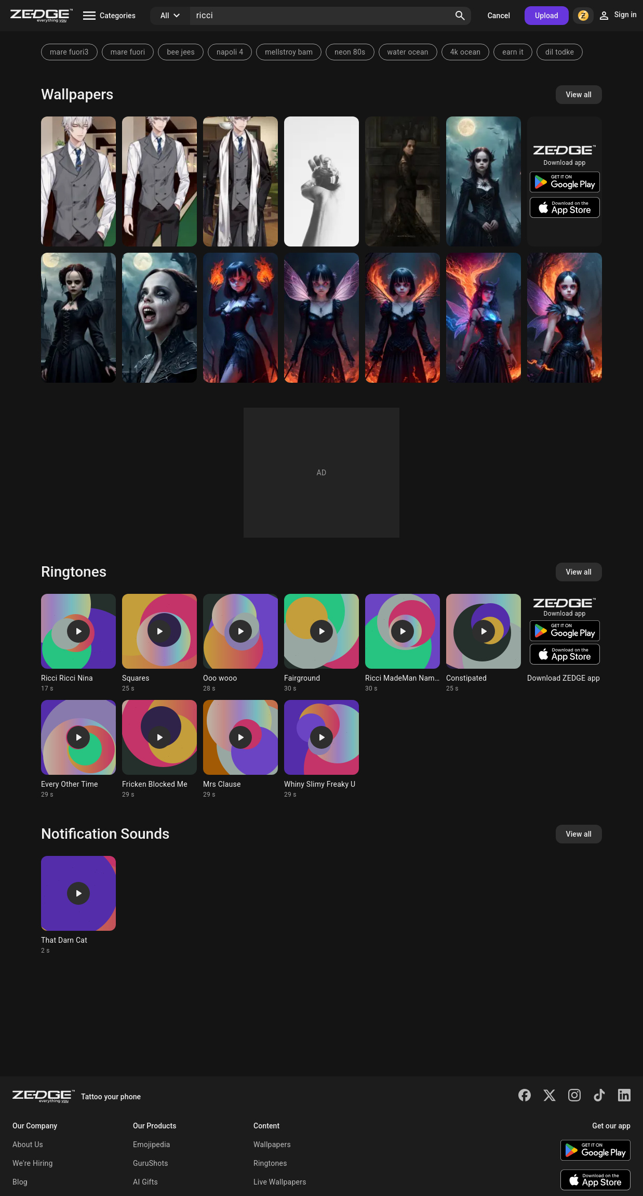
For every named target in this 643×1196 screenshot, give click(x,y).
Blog (20, 1182)
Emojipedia (151, 1144)
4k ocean (465, 52)
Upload (546, 15)
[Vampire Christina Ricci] (159, 318)
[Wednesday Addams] (402, 181)
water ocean (407, 52)
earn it (513, 52)
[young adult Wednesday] (483, 181)
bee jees (181, 52)
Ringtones (270, 1163)
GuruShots (150, 1163)
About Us (27, 1144)
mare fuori (128, 52)
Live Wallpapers (279, 1182)
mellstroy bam (289, 52)
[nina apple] (321, 181)
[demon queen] (483, 318)
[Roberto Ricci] (78, 181)
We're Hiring (32, 1163)
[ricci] (321, 318)
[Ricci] (240, 318)
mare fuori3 (69, 52)
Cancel (499, 15)
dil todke (559, 52)
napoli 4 (230, 52)
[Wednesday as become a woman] (78, 318)
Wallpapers (272, 1144)
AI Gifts (145, 1182)
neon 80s (349, 52)
